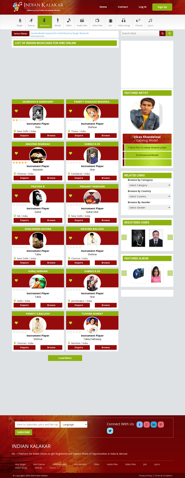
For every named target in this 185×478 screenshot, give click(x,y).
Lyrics (150, 22)
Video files (97, 22)
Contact (123, 6)
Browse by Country (139, 191)
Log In (142, 6)
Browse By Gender (139, 202)
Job (110, 22)
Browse (51, 135)
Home (103, 6)
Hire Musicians (60, 464)
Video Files (130, 464)
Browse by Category (140, 180)
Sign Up (162, 7)
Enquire (24, 135)
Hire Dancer (39, 464)
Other (69, 22)
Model (58, 22)
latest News (20, 33)
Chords (138, 22)
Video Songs (124, 22)
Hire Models (80, 464)
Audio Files (112, 464)
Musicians (45, 22)
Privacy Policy (145, 475)
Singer (20, 22)
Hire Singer (20, 464)
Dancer (31, 22)
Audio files (82, 22)
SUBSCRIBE (23, 432)
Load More (65, 358)
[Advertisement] (65, 73)
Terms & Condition (163, 475)
